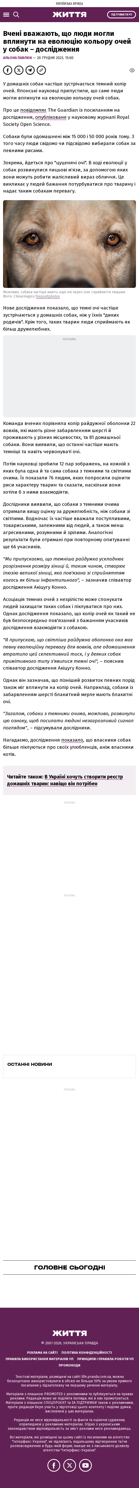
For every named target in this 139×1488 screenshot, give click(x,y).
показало (72, 740)
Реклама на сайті (42, 1352)
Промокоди (69, 1365)
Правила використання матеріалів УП (39, 1359)
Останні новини (29, 1064)
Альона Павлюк (18, 58)
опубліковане (51, 117)
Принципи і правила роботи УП (105, 1359)
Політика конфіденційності (86, 1352)
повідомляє (33, 110)
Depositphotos (48, 296)
